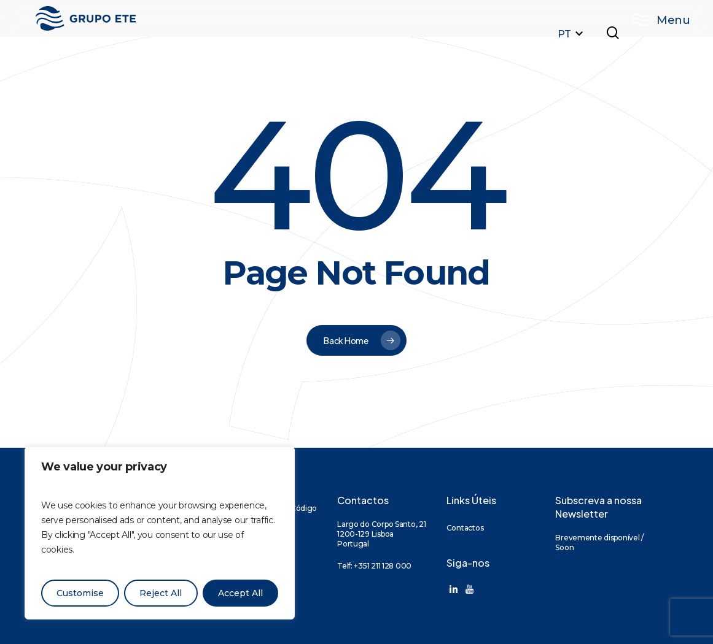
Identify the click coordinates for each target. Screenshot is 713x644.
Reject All (160, 593)
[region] (160, 533)
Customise (80, 593)
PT (572, 34)
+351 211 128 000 (382, 565)
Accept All (240, 593)
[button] (654, 18)
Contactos (464, 527)
